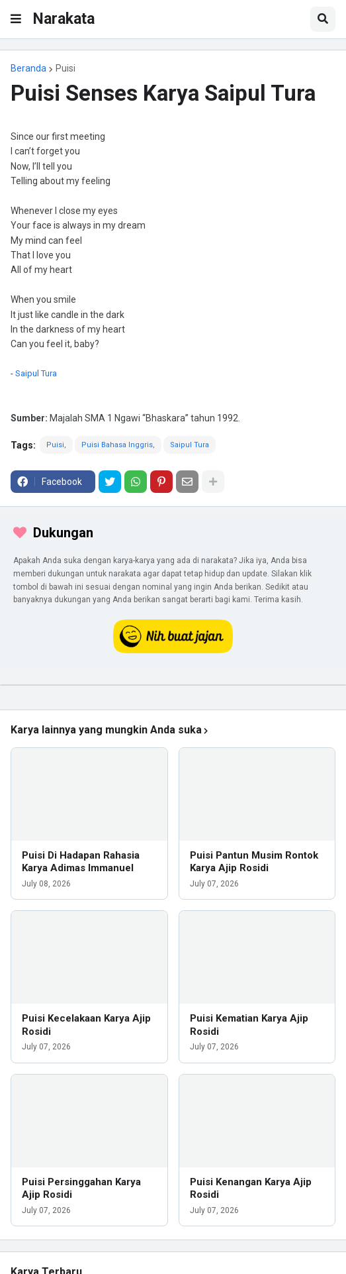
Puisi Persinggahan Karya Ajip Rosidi (81, 1188)
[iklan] (173, 685)
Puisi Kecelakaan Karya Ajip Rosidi (86, 1024)
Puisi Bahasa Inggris (117, 445)
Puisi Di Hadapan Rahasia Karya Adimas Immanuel (81, 862)
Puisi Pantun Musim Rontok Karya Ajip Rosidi (254, 862)
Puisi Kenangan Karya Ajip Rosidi (251, 1188)
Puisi (65, 68)
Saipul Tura (36, 373)
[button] (16, 19)
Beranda (28, 68)
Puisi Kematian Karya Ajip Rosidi (249, 1024)
